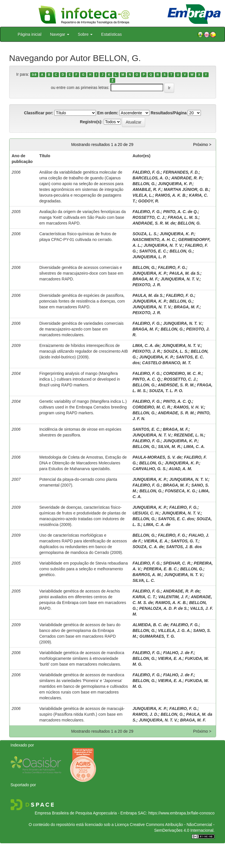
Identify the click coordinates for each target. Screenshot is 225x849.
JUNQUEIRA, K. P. (175, 183)
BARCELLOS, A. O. (150, 178)
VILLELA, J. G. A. (174, 630)
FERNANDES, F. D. (181, 172)
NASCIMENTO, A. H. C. (154, 239)
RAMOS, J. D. (145, 714)
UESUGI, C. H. (145, 513)
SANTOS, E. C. (153, 251)
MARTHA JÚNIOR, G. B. (186, 189)
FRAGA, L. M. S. (183, 217)
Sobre (85, 34)
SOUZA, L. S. (144, 233)
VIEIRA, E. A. (156, 541)
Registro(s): (91, 121)
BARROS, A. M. (146, 574)
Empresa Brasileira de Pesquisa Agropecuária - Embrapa (86, 813)
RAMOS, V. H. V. (189, 407)
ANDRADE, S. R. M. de (153, 223)
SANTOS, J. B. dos (184, 546)
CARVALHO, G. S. (149, 468)
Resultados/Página (168, 113)
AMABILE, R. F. (146, 189)
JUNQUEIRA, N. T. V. (163, 245)
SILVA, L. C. (143, 580)
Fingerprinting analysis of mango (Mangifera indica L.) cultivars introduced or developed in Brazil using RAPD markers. (79, 379)
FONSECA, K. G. (180, 491)
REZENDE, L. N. (189, 435)
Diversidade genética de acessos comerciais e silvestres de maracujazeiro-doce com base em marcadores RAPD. (81, 273)
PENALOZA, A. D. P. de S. (163, 608)
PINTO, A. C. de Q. (180, 211)
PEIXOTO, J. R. (146, 284)
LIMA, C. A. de (145, 345)
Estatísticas (111, 34)
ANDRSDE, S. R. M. (176, 385)
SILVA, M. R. (169, 446)
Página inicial (30, 34)
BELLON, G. (143, 183)
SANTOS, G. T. (184, 541)
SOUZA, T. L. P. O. (166, 390)
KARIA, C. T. (144, 597)
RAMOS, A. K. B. (170, 195)
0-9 (34, 74)
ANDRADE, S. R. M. (176, 413)
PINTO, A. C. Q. (146, 379)
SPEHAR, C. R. (177, 563)
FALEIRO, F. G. (146, 172)
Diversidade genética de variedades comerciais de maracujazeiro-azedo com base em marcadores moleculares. (81, 329)
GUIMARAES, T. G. (157, 636)
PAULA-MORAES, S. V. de (156, 457)
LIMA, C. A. (194, 446)
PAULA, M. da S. (184, 273)
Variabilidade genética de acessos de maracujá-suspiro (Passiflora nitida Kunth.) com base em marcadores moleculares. (82, 714)
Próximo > (202, 144)
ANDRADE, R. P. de (181, 591)
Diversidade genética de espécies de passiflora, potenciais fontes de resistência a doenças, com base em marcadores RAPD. (82, 301)
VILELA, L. (142, 195)
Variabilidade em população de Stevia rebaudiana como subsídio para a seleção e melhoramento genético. (83, 569)
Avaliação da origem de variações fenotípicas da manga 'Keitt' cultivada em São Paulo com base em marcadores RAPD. (82, 217)
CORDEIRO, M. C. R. (182, 373)
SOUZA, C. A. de (148, 546)
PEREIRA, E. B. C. (161, 569)
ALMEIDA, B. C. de (150, 624)
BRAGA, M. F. (145, 279)
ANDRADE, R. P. (186, 178)
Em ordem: (107, 113)
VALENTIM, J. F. (173, 597)
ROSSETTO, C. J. (148, 217)
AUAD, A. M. (180, 468)
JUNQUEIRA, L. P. (149, 256)
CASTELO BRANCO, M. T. (166, 362)
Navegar (59, 34)
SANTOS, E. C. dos (176, 518)
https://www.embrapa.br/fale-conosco (181, 813)
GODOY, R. (148, 201)
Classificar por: (38, 113)
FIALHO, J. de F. (178, 652)
